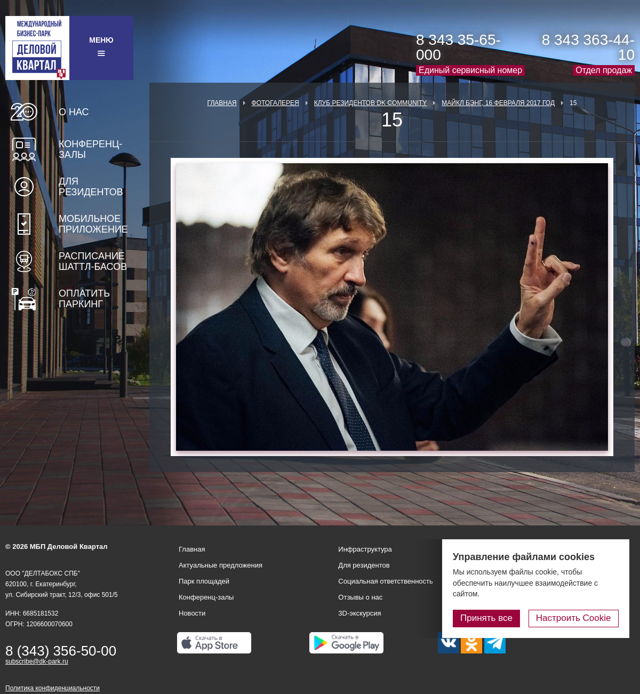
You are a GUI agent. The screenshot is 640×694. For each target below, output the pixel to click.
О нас (74, 112)
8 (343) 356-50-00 (60, 650)
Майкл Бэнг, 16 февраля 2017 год (498, 103)
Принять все (487, 618)
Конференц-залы (90, 149)
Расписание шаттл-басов (93, 261)
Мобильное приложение (93, 224)
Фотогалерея (275, 103)
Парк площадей (204, 581)
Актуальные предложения (220, 565)
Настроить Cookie (573, 618)
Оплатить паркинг (84, 298)
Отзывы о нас (360, 597)
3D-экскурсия (359, 613)
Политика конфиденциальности (52, 688)
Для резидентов (91, 186)
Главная (222, 103)
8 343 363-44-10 (588, 47)
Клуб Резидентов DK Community (370, 103)
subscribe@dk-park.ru (36, 661)
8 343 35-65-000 (458, 47)
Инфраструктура (364, 549)
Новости (192, 613)
